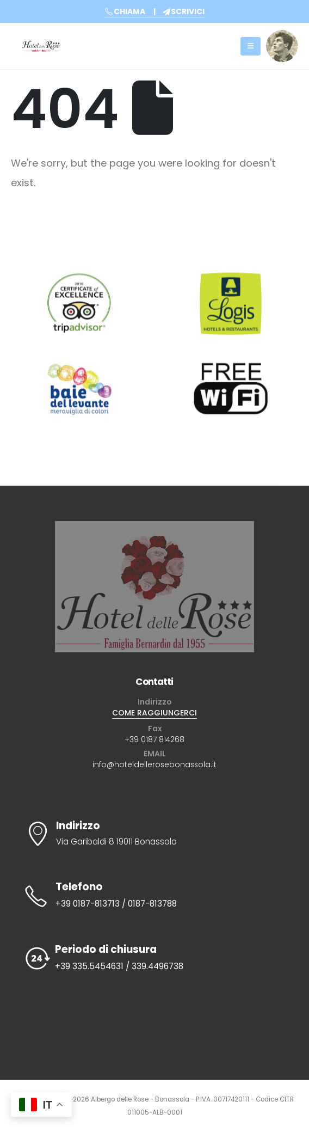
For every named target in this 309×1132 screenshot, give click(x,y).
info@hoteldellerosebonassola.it (154, 764)
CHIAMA (124, 11)
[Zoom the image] (282, 36)
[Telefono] (154, 896)
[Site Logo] (41, 46)
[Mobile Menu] (250, 46)
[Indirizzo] (154, 834)
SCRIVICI (183, 11)
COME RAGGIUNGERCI (154, 712)
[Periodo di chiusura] (154, 958)
